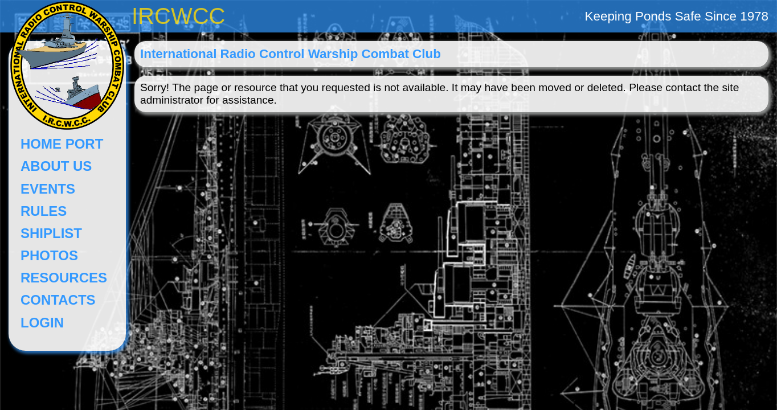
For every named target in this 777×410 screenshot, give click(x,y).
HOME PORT (62, 143)
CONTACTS (58, 300)
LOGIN (42, 322)
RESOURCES (64, 277)
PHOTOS (49, 255)
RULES (44, 211)
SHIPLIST (51, 233)
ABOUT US (56, 166)
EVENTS (48, 188)
